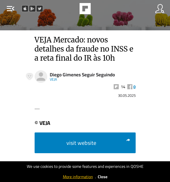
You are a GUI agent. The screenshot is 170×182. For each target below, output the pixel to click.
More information (78, 176)
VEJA (53, 79)
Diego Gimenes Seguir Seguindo (82, 74)
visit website (98, 143)
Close (102, 176)
